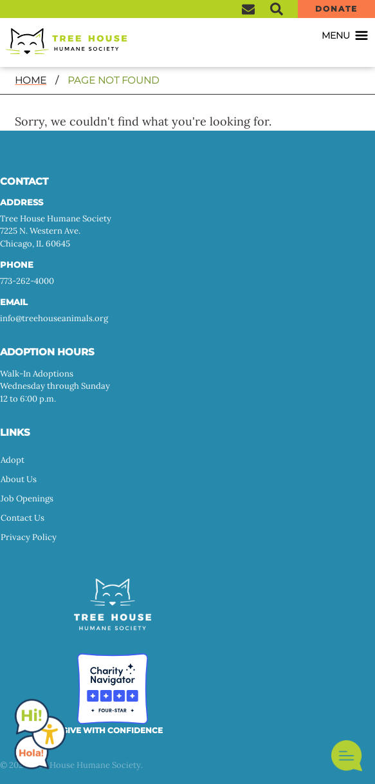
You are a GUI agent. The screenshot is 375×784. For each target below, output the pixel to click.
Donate (336, 9)
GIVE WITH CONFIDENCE (112, 730)
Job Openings (27, 498)
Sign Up (248, 9)
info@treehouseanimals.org (54, 318)
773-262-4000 (27, 280)
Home (30, 80)
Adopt (12, 459)
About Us (19, 479)
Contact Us (22, 517)
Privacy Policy (29, 537)
